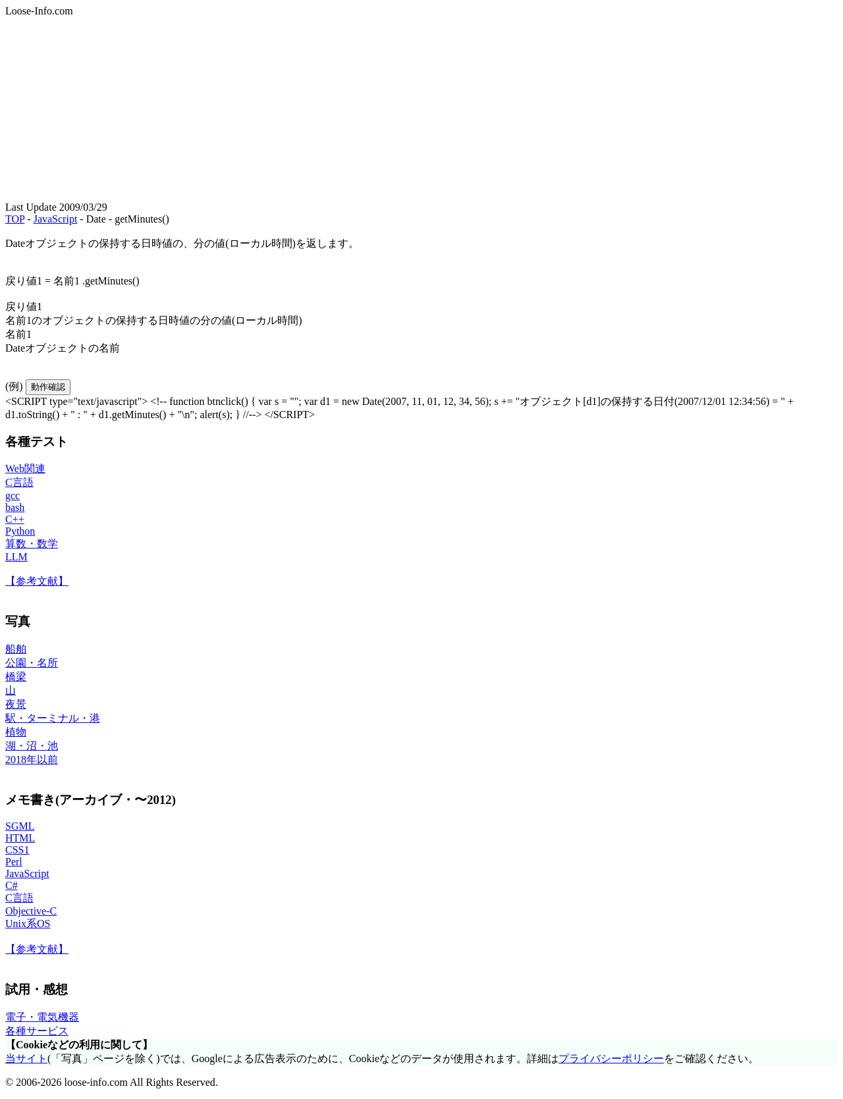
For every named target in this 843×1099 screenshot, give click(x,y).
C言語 (19, 482)
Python (20, 531)
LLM (16, 556)
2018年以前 (31, 759)
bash (14, 507)
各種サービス (36, 1030)
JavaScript (56, 219)
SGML (19, 826)
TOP (14, 219)
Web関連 (25, 468)
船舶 (15, 649)
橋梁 (15, 676)
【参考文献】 (36, 581)
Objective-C (31, 911)
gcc (12, 495)
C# (11, 885)
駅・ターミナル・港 (52, 718)
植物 (15, 731)
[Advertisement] (400, 109)
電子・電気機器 (42, 1017)
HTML (20, 838)
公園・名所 (31, 662)
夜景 (15, 704)
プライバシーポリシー (611, 1058)
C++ (14, 519)
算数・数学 (31, 543)
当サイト (26, 1058)
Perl (13, 861)
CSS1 (17, 849)
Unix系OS (27, 923)
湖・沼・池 (31, 745)
